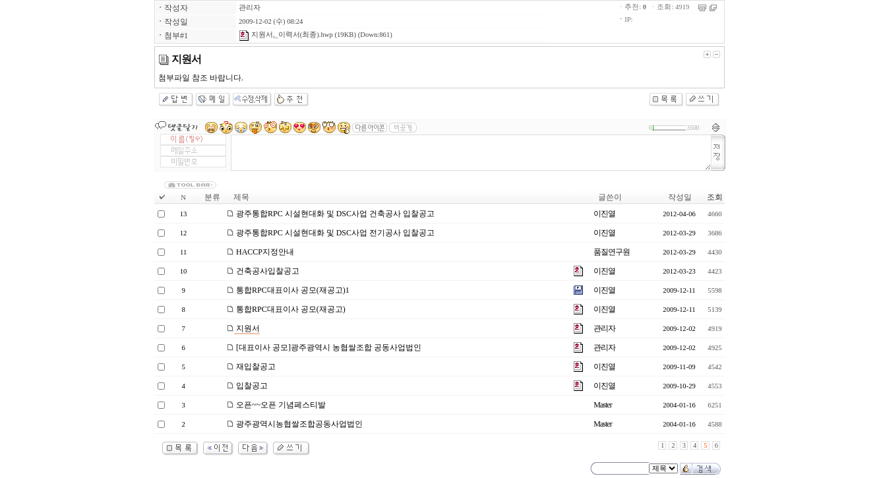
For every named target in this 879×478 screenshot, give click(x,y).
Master (602, 404)
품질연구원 (611, 251)
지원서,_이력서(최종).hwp (286, 34)
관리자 (249, 7)
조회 (715, 197)
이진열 (604, 213)
